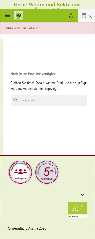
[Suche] (49, 100)
